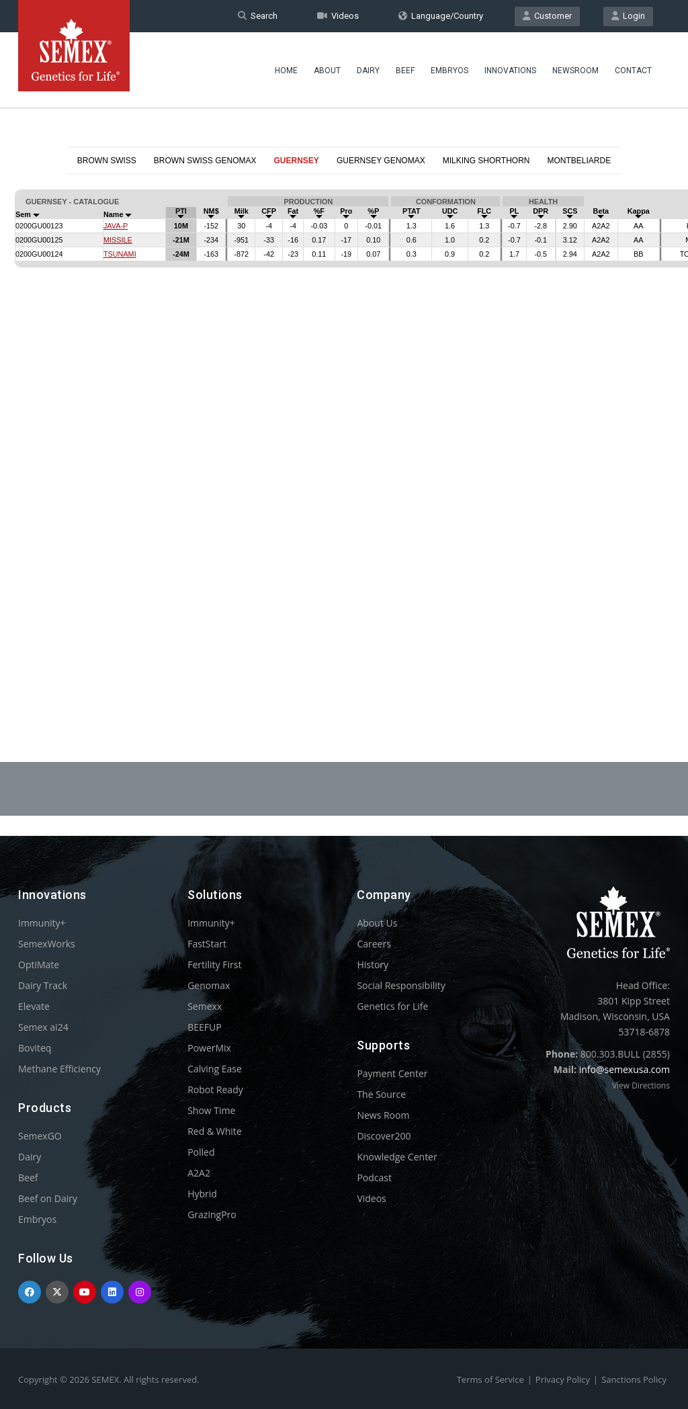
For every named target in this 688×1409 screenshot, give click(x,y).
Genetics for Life (392, 1006)
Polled (200, 1152)
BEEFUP (204, 1027)
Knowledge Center (397, 1156)
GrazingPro (211, 1214)
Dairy (368, 70)
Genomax (208, 985)
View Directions (641, 1085)
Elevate (34, 1006)
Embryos (449, 70)
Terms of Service (490, 1379)
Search (257, 16)
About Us (377, 922)
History (372, 964)
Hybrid (202, 1193)
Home (286, 70)
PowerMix (209, 1047)
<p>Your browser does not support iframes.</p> (344, 435)
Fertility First (214, 964)
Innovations (510, 70)
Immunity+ (42, 922)
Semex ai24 (43, 1027)
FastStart (206, 943)
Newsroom (575, 70)
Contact (633, 70)
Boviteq (34, 1047)
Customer (547, 16)
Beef (405, 70)
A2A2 (198, 1172)
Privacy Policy (562, 1379)
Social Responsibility (401, 985)
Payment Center (392, 1073)
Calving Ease (214, 1068)
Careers (373, 943)
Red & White (214, 1131)
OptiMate (38, 964)
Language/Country (440, 16)
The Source (381, 1094)
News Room (383, 1115)
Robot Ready (215, 1089)
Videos (338, 16)
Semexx (204, 1006)
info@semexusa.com (624, 1069)
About (327, 70)
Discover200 (384, 1135)
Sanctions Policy (633, 1379)
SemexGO (40, 1135)
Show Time (211, 1110)
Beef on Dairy (47, 1198)
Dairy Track (42, 985)
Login (628, 16)
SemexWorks (46, 943)
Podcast (374, 1177)
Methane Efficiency (59, 1068)
